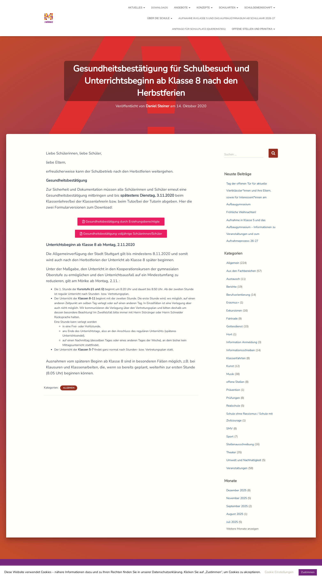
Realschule (233, 406)
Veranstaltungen (236, 468)
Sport (229, 436)
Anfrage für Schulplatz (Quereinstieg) (199, 29)
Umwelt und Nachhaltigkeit (243, 460)
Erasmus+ (232, 302)
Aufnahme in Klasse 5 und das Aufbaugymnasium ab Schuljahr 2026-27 (226, 18)
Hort (229, 334)
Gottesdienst (234, 326)
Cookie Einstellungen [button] (279, 572)
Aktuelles (136, 7)
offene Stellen (235, 382)
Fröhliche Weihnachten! (241, 212)
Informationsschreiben (240, 350)
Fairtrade (232, 319)
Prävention (233, 390)
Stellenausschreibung (240, 444)
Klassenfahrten (236, 358)
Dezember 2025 (236, 490)
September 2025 (237, 506)
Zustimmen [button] (307, 572)
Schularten (228, 7)
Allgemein (68, 387)
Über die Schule (159, 18)
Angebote (182, 7)
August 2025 (234, 514)
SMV (229, 428)
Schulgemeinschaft (259, 7)
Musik (230, 374)
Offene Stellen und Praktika (253, 29)
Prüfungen (233, 398)
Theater (231, 452)
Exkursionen (234, 311)
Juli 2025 (232, 522)
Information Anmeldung (241, 342)
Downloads (159, 7)
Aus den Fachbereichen (241, 271)
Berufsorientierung (238, 295)
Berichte (231, 287)
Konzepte (205, 7)
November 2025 (236, 498)
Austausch (233, 279)
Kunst (230, 366)
